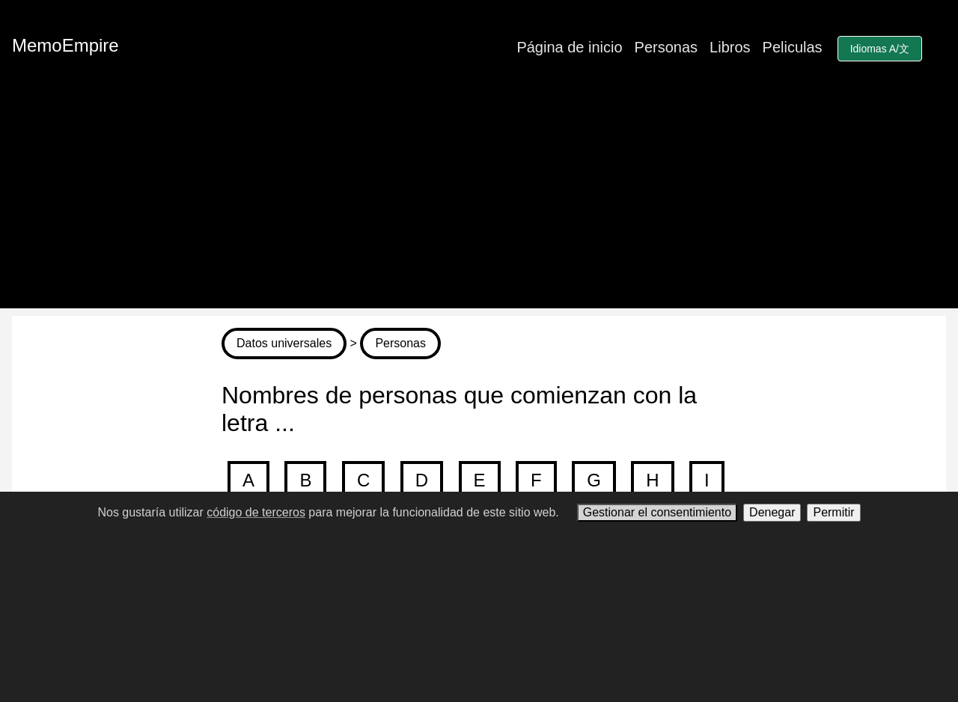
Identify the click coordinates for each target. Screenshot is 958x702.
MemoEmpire (65, 45)
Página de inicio (569, 47)
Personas (666, 47)
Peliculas (793, 47)
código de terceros (256, 512)
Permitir (833, 512)
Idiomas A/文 (879, 49)
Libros (730, 47)
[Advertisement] (479, 203)
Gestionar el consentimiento (657, 512)
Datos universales (284, 343)
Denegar (772, 512)
